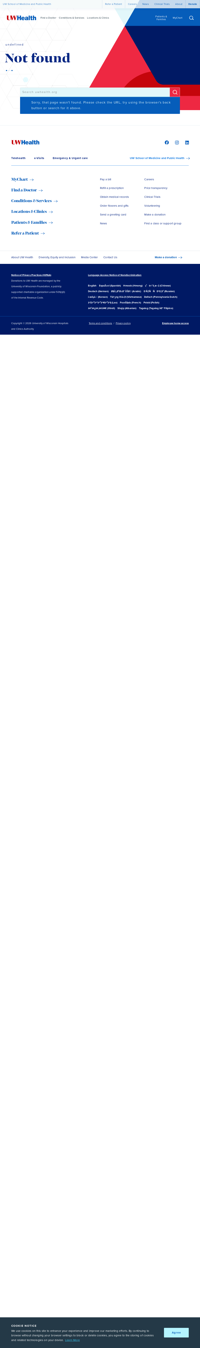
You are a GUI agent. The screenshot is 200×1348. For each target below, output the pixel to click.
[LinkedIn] (185, 142)
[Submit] (175, 92)
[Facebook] (166, 142)
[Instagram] (176, 142)
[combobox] (95, 92)
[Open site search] (191, 18)
